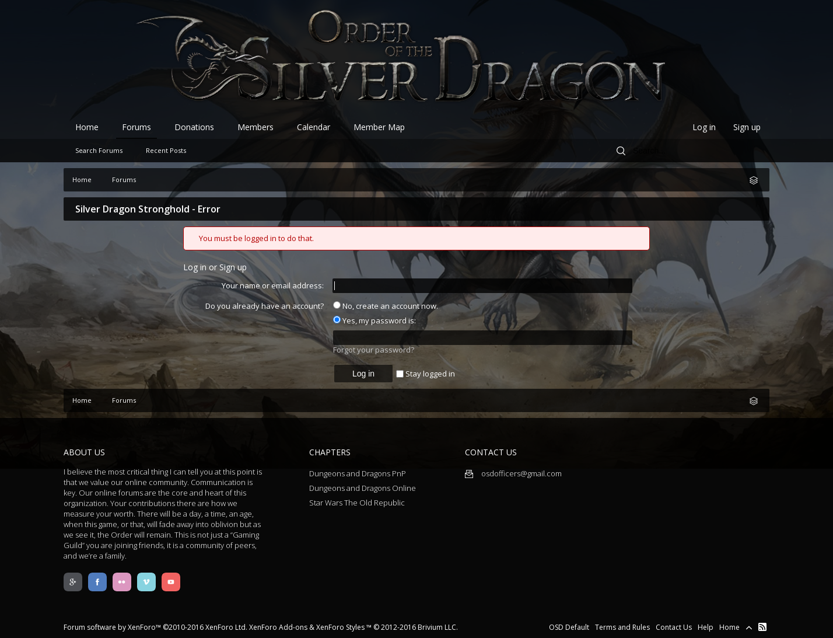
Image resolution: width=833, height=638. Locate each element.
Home (87, 127)
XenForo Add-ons (278, 627)
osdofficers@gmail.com (513, 473)
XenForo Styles (340, 627)
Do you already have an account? (264, 306)
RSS (762, 627)
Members (255, 127)
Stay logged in (425, 373)
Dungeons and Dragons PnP (357, 473)
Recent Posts (166, 150)
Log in (704, 127)
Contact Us (674, 627)
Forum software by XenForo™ (155, 627)
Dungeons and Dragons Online (362, 488)
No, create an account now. (385, 306)
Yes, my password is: (374, 320)
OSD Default (569, 627)
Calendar (313, 127)
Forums (136, 127)
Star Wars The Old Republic (357, 502)
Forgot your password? (373, 349)
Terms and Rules (622, 627)
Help (705, 627)
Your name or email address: (273, 285)
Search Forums (99, 150)
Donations (194, 127)
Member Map (379, 127)
